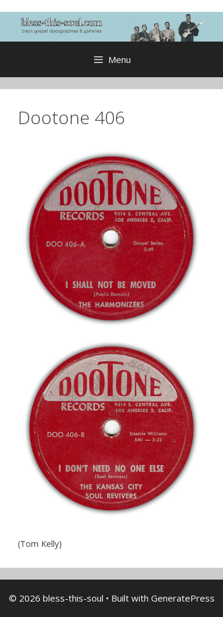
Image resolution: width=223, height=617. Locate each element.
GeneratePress (183, 598)
